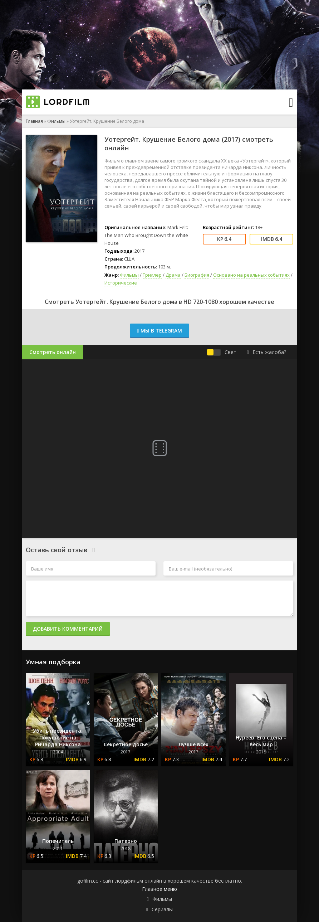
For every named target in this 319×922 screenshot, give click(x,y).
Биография (197, 275)
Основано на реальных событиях (251, 275)
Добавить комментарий (68, 628)
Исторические (120, 283)
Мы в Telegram (159, 330)
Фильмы (56, 121)
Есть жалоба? (266, 352)
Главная (34, 121)
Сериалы (162, 909)
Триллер (152, 275)
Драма (173, 275)
